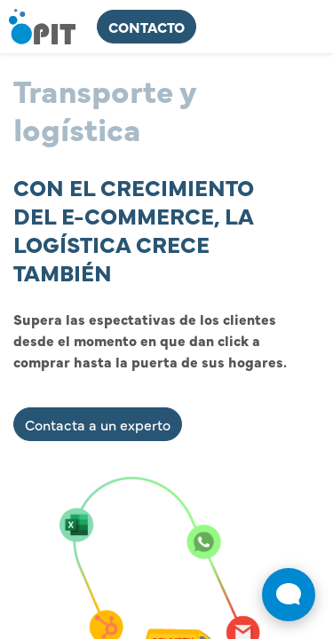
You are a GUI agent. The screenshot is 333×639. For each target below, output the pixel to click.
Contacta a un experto (97, 424)
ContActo (146, 26)
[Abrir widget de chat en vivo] (288, 594)
